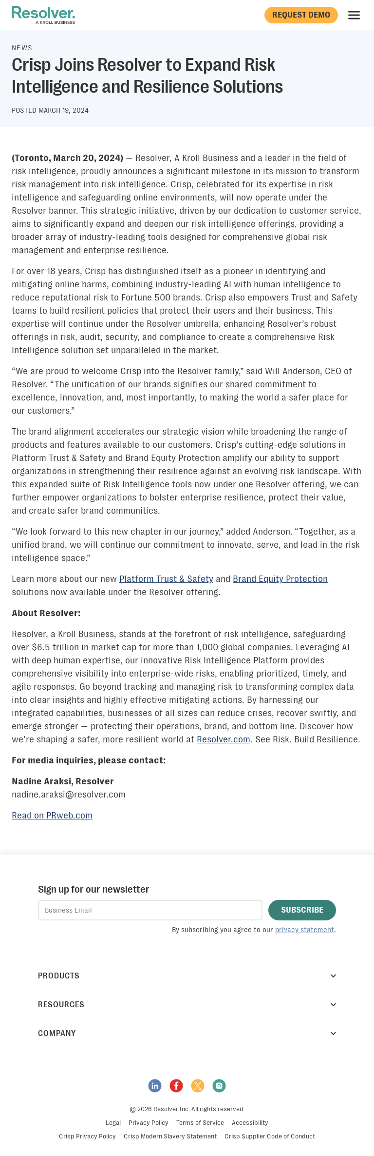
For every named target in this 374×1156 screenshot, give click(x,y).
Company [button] (187, 1033)
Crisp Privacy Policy (87, 1136)
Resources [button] (187, 1004)
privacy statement (304, 930)
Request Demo (301, 15)
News (22, 48)
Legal (113, 1122)
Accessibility (250, 1122)
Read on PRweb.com (52, 815)
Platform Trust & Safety (166, 579)
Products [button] (187, 975)
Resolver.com (223, 739)
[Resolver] (43, 15)
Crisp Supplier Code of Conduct (269, 1136)
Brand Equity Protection (280, 579)
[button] (302, 910)
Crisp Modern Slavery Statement (170, 1136)
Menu (355, 15)
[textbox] (150, 910)
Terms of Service (200, 1122)
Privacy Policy (148, 1122)
